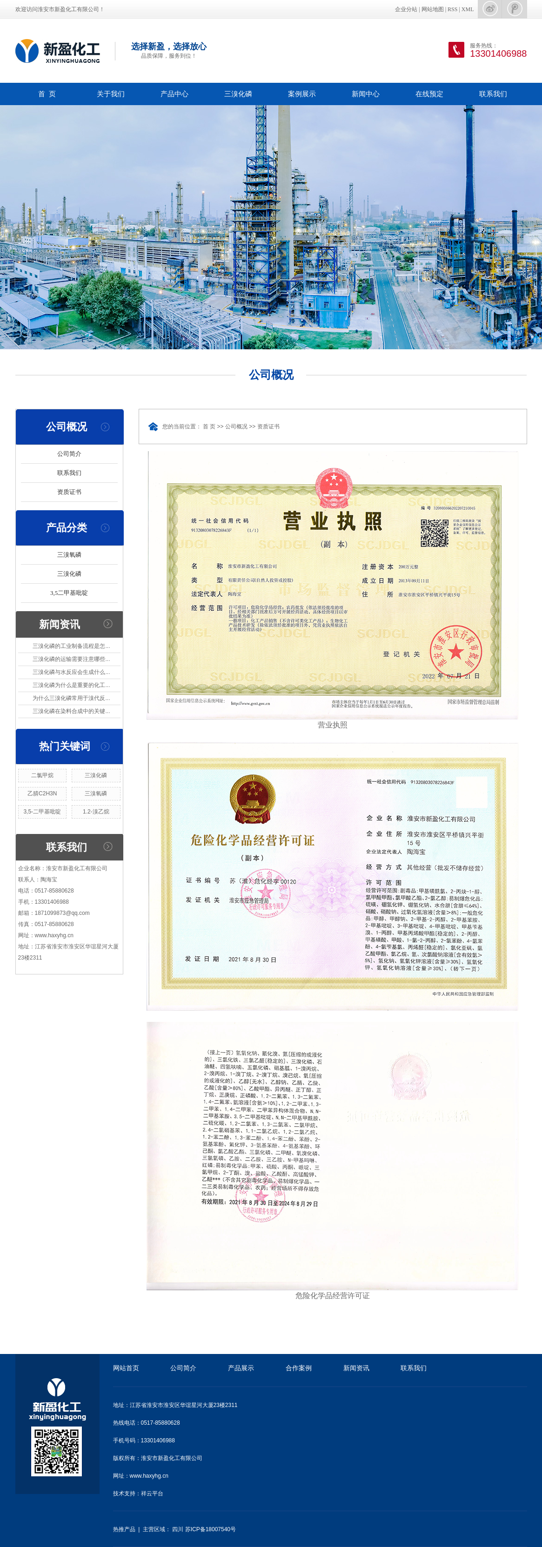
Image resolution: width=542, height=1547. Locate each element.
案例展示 (302, 94)
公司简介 (69, 453)
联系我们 (493, 94)
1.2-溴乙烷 (96, 811)
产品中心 (174, 94)
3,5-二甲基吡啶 (42, 811)
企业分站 (406, 9)
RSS (452, 9)
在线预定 (429, 94)
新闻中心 (366, 94)
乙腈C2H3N (42, 793)
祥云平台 (152, 1493)
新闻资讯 (356, 1368)
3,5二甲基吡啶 (69, 592)
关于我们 (111, 94)
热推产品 (124, 1529)
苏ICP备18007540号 (210, 1529)
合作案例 (299, 1368)
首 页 (47, 94)
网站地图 (433, 9)
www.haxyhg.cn (149, 1476)
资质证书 (69, 491)
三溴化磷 (238, 94)
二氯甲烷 (42, 775)
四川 (177, 1529)
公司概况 (236, 426)
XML (468, 9)
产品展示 (241, 1368)
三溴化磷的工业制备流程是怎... (71, 646)
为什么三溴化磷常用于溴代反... (71, 698)
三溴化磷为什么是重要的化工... (71, 685)
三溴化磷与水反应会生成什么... (71, 672)
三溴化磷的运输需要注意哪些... (71, 659)
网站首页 (126, 1368)
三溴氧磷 (69, 554)
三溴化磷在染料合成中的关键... (71, 711)
